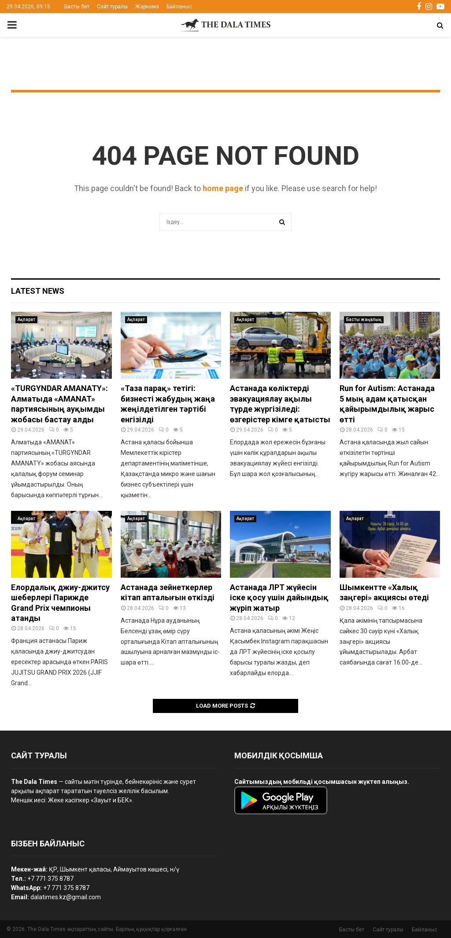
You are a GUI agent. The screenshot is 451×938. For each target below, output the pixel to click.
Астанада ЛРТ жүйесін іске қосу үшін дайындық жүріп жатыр (279, 598)
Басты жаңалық (363, 319)
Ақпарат (26, 319)
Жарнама (147, 7)
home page (223, 188)
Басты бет (76, 7)
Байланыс (179, 7)
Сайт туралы (112, 7)
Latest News (37, 290)
